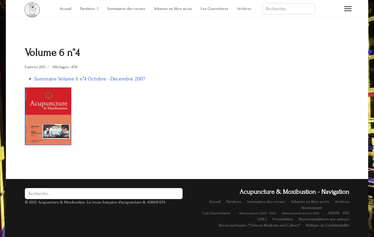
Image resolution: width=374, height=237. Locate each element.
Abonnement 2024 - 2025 (257, 213)
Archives (244, 8)
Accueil (65, 8)
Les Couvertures (214, 8)
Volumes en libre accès (173, 8)
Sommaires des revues (126, 8)
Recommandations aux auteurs (324, 219)
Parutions (87, 8)
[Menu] (348, 8)
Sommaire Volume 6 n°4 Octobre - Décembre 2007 (89, 79)
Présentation (283, 219)
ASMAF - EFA (338, 213)
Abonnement (311, 208)
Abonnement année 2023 (300, 213)
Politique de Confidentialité (327, 225)
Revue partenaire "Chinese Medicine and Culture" (259, 225)
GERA (262, 219)
